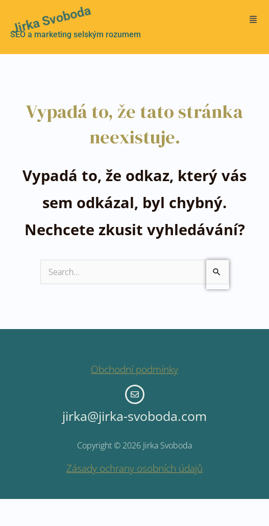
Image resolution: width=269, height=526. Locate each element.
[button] (253, 20)
